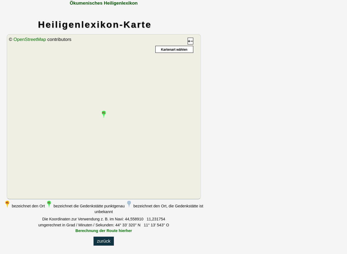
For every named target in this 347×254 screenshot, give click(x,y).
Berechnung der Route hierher (103, 231)
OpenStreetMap (30, 39)
